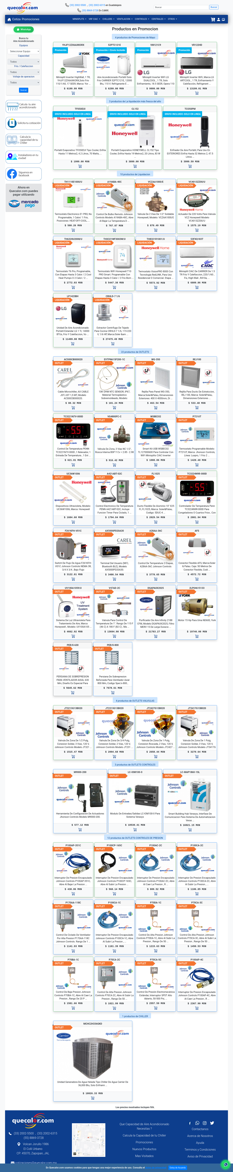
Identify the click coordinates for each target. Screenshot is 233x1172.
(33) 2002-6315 (97, 5)
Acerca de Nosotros (200, 1136)
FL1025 (156, 473)
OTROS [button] (171, 19)
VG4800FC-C (114, 416)
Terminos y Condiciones (200, 1149)
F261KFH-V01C (73, 530)
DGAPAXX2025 (156, 588)
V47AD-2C (114, 588)
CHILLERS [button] (108, 19)
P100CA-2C (197, 845)
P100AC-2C (155, 845)
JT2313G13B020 (114, 708)
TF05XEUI (80, 108)
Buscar (214, 7)
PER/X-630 (73, 645)
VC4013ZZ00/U (197, 181)
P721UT (197, 416)
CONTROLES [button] (141, 19)
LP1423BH (72, 296)
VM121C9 (155, 45)
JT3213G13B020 (73, 708)
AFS (197, 530)
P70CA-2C (114, 959)
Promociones (30, 19)
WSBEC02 (155, 416)
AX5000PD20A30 (114, 530)
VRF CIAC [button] (93, 19)
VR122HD (197, 45)
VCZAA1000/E (155, 181)
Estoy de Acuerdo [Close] (178, 1168)
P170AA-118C (73, 902)
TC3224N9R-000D (197, 473)
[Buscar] (181, 7)
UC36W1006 (73, 473)
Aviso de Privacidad (200, 1156)
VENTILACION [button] (124, 19)
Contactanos (200, 1129)
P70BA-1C (73, 959)
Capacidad (23, 55)
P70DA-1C (155, 902)
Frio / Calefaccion (23, 66)
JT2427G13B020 (156, 708)
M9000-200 (80, 772)
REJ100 (197, 359)
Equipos (23, 45)
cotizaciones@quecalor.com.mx (36, 1163)
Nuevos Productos (144, 1149)
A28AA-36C (155, 530)
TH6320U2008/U (73, 239)
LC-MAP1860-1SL (190, 772)
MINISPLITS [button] (79, 19)
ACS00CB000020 (73, 359)
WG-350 (155, 359)
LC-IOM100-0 (135, 772)
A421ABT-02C (114, 473)
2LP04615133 (196, 588)
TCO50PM (190, 108)
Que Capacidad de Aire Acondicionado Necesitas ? (144, 1126)
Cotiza (16, 19)
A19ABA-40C (114, 181)
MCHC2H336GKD (92, 1023)
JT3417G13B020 (197, 708)
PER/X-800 (113, 645)
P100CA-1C (114, 902)
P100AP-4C (197, 959)
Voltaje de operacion (23, 76)
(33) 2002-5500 (78, 5)
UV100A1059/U (73, 588)
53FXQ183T (197, 239)
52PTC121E (114, 45)
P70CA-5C (155, 959)
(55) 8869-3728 (90, 10)
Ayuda (200, 1143)
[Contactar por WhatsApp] (24, 29)
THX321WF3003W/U (114, 239)
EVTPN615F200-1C (114, 359)
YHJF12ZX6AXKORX (73, 45)
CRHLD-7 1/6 (113, 296)
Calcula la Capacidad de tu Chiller (144, 1135)
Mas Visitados (144, 1156)
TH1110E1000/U (73, 181)
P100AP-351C (73, 845)
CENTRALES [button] (158, 19)
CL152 (135, 108)
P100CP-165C (114, 845)
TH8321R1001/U (156, 239)
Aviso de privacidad (155, 1167)
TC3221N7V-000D (73, 416)
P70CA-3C (197, 902)
